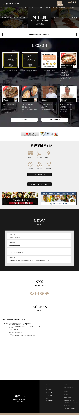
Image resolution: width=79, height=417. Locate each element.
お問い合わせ (50, 402)
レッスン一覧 (47, 5)
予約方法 (49, 391)
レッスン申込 (38, 5)
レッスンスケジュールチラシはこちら (39, 185)
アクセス (55, 5)
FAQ (48, 400)
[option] (39, 17)
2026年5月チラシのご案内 (14, 239)
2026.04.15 (39, 34)
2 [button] (40, 29)
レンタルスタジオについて (70, 401)
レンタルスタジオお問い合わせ (71, 403)
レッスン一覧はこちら (39, 175)
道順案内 (11, 329)
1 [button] (38, 29)
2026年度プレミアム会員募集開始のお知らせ (18, 254)
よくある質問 (62, 5)
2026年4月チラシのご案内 (14, 246)
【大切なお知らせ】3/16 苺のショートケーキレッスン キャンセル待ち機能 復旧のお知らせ (29, 262)
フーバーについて (29, 5)
